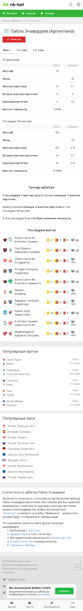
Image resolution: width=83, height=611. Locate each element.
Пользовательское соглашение (19, 568)
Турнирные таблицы (22, 545)
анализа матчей (61, 537)
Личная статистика (22, 541)
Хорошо (64, 591)
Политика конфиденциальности (20, 565)
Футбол (6, 20)
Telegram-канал (13, 579)
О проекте (8, 572)
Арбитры (16, 20)
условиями (44, 594)
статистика (33, 530)
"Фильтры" (9, 513)
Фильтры (14, 39)
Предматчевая (19, 534)
